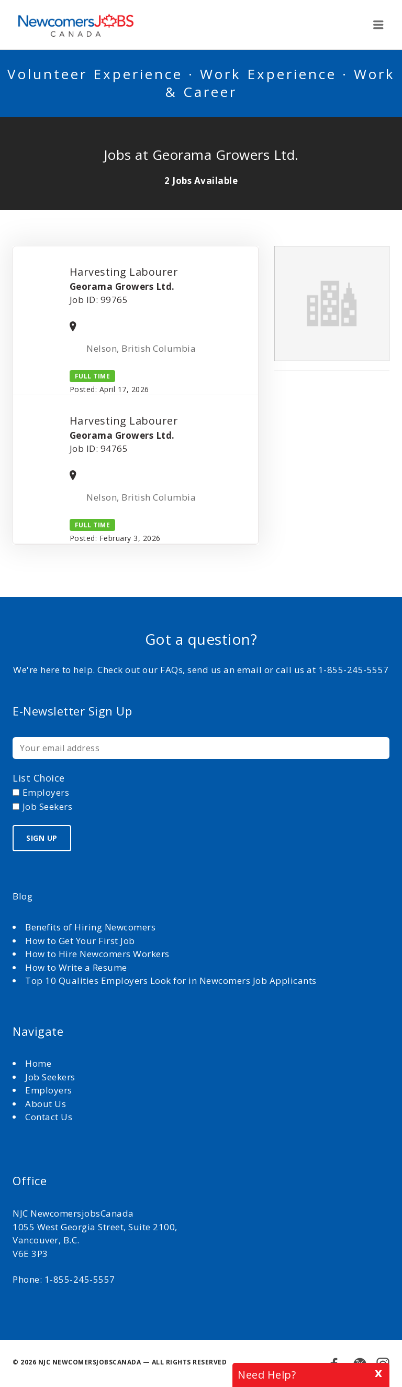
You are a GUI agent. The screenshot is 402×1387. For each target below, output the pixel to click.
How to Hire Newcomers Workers (97, 954)
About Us (47, 1104)
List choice (39, 778)
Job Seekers (50, 1077)
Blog (22, 896)
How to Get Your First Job (80, 941)
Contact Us (48, 1117)
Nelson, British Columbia (142, 348)
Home (39, 1063)
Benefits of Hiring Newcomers (90, 927)
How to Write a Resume (76, 967)
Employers (48, 1090)
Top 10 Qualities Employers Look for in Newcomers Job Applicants (171, 980)
